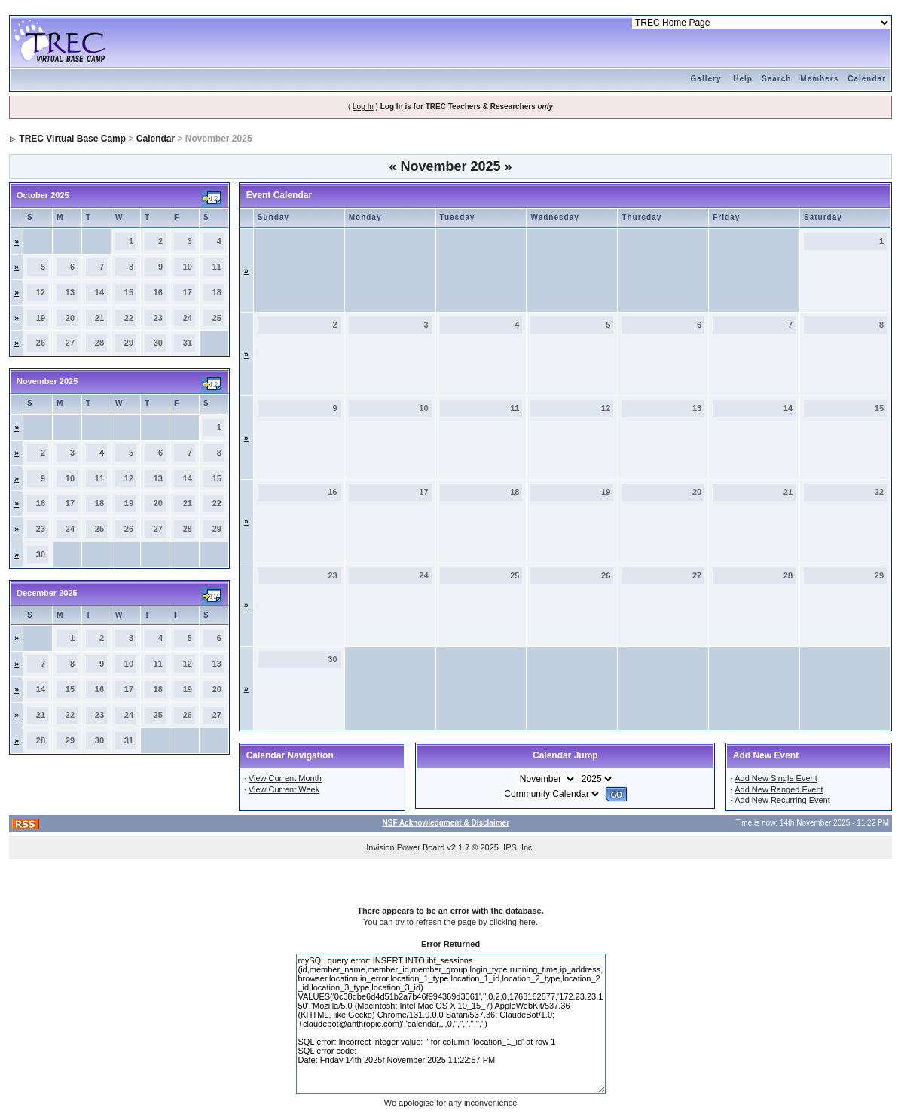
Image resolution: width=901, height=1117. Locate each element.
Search (776, 79)
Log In (363, 106)
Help (743, 79)
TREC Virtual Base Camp (72, 138)
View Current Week (284, 789)
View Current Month (285, 778)
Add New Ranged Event (779, 789)
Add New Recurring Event (782, 799)
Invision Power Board (405, 847)
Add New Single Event (776, 778)
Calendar (867, 79)
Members (819, 79)
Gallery (706, 79)
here (527, 921)
